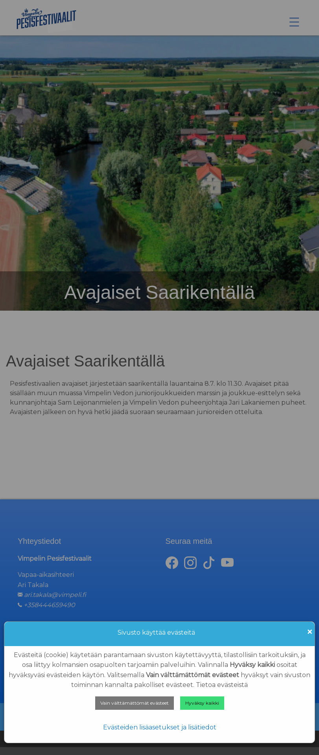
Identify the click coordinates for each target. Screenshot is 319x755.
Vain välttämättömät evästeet (134, 703)
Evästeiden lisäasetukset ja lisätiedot (159, 727)
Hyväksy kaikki (202, 703)
